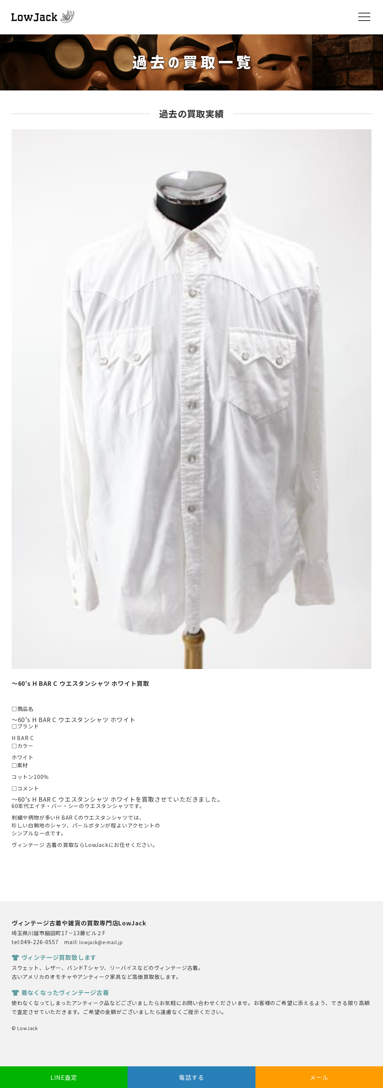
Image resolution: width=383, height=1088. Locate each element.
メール (319, 1077)
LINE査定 (63, 1077)
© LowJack (25, 1028)
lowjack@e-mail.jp (101, 942)
